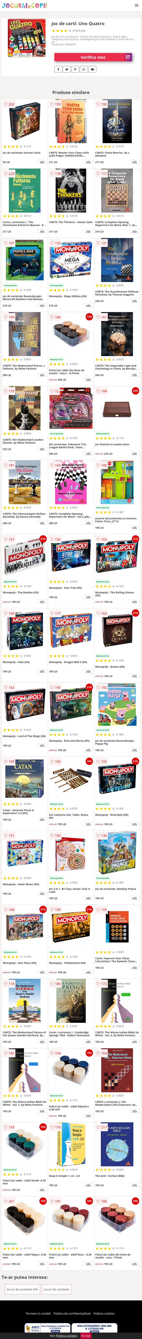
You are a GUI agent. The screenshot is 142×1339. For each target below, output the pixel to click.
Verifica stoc (106, 57)
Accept (86, 1336)
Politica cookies (104, 1313)
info (42, 161)
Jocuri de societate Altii (22, 1289)
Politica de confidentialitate (72, 1313)
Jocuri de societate (56, 1289)
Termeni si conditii (38, 1313)
